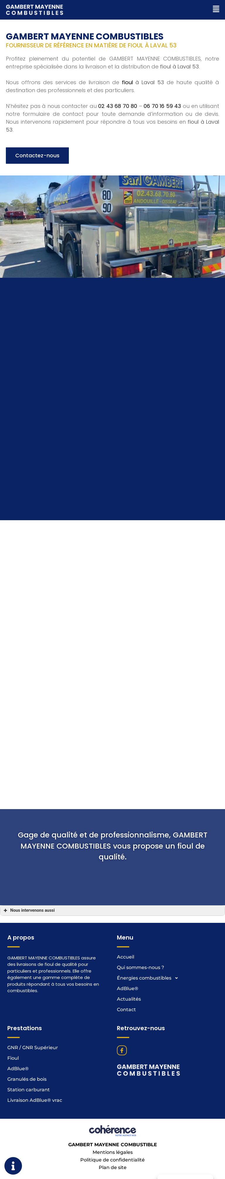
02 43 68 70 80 (117, 187)
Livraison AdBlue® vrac (34, 1100)
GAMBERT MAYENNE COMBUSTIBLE (112, 1144)
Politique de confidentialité (112, 1160)
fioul (127, 163)
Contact (126, 1009)
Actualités (129, 999)
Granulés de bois (27, 1079)
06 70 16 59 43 (162, 187)
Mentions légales (113, 1152)
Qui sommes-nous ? (140, 967)
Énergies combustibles (149, 978)
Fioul (13, 1058)
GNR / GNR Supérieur (32, 1047)
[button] (37, 235)
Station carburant (28, 1089)
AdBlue (127, 988)
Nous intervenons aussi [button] (28, 910)
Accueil (125, 957)
